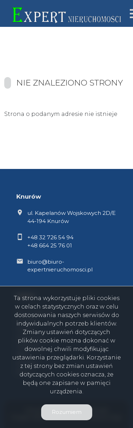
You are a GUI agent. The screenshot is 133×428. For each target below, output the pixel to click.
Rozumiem (67, 412)
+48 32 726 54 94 (50, 237)
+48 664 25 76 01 (49, 245)
